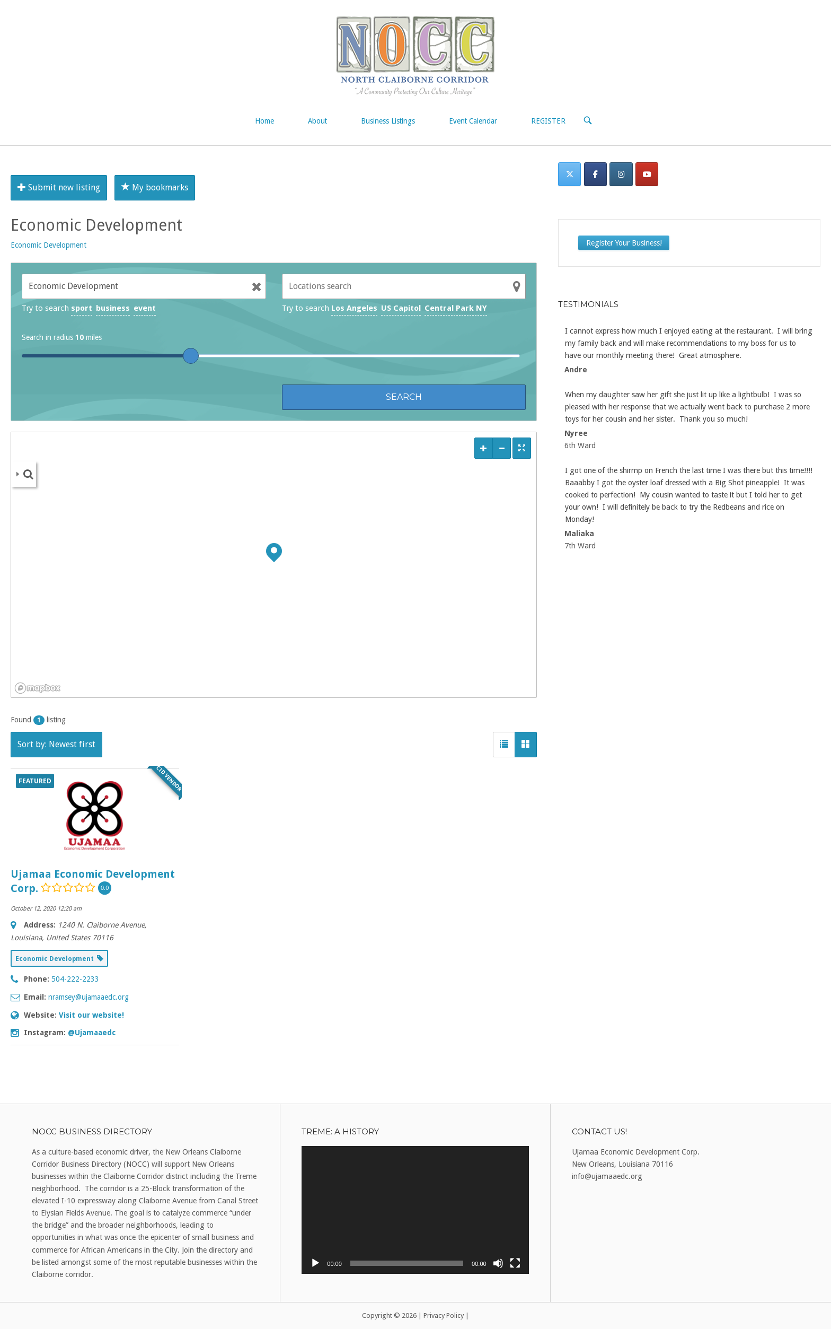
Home (264, 121)
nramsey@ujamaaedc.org (88, 997)
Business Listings (388, 121)
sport (81, 308)
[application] (415, 1210)
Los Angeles (354, 308)
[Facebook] (595, 174)
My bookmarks (154, 187)
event (145, 308)
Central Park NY (456, 308)
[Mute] (498, 1263)
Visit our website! (91, 1015)
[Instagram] (620, 174)
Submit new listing (58, 187)
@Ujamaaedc (92, 1032)
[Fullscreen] (515, 1263)
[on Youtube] (646, 174)
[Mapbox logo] (37, 688)
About (317, 121)
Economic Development (48, 245)
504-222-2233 (75, 979)
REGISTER (548, 121)
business (113, 308)
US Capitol (401, 308)
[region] (273, 564)
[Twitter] (569, 174)
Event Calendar (473, 121)
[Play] (315, 1263)
